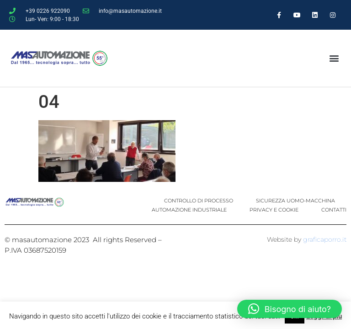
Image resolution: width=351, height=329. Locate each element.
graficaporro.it (324, 239)
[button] (333, 58)
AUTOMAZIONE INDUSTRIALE (189, 210)
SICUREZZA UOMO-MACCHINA (295, 200)
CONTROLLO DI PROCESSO (198, 200)
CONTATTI (333, 210)
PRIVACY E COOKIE (274, 210)
